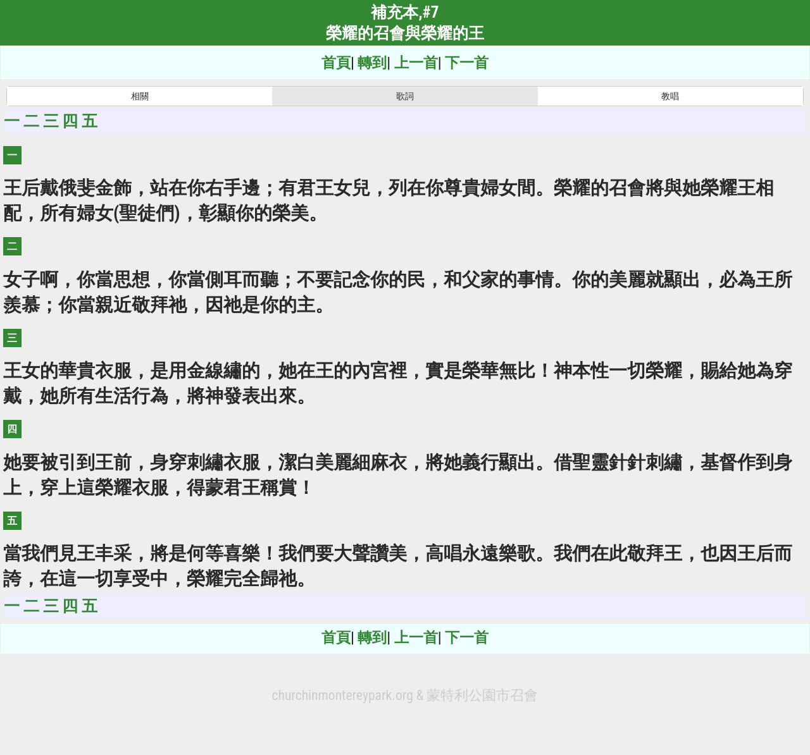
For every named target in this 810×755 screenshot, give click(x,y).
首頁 (336, 62)
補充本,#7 (405, 12)
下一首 (467, 62)
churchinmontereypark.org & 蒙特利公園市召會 (405, 695)
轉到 (372, 62)
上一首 (416, 62)
